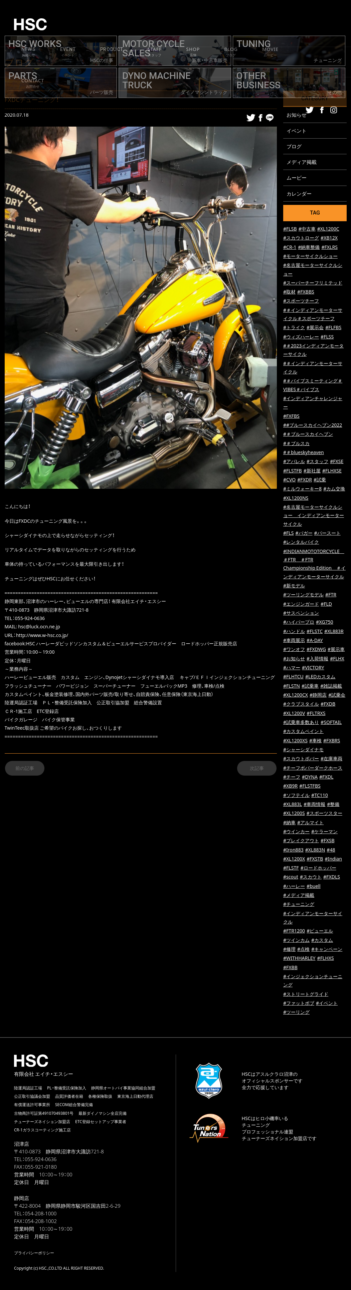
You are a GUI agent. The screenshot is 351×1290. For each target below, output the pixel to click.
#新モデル (294, 586)
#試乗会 (336, 696)
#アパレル (294, 462)
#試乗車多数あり (301, 723)
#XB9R (290, 787)
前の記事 (24, 768)
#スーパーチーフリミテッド (312, 284)
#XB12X (329, 239)
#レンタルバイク (301, 543)
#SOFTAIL (331, 723)
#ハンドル (294, 632)
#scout (290, 878)
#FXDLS (331, 878)
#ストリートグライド (305, 995)
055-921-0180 (41, 1168)
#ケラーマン (324, 832)
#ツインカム (296, 941)
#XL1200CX (295, 696)
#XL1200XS (295, 741)
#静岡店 (318, 696)
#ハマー (291, 668)
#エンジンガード (301, 605)
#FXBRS (331, 741)
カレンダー (299, 194)
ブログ (294, 146)
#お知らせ (294, 659)
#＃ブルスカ (296, 444)
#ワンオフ (294, 650)
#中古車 (307, 230)
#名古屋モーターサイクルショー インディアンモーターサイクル (313, 517)
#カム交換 (334, 490)
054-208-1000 (40, 1214)
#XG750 (324, 623)
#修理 (289, 950)
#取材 (289, 293)
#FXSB (328, 841)
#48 (331, 851)
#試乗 (320, 480)
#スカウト (311, 878)
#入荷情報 (317, 659)
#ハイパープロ (298, 623)
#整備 (333, 805)
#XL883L (292, 805)
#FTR (330, 595)
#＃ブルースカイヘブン (308, 435)
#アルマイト (310, 823)
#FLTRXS (316, 714)
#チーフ (291, 778)
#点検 (303, 950)
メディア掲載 (302, 162)
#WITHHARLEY (299, 959)
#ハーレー (294, 887)
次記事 (257, 768)
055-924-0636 (40, 1160)
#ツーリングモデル (303, 595)
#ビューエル (320, 932)
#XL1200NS (295, 499)
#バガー (303, 534)
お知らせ (297, 114)
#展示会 (315, 328)
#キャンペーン (326, 950)
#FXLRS (329, 248)
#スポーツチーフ (301, 302)
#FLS (288, 534)
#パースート (327, 534)
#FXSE (336, 462)
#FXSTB (315, 860)
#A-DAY (315, 641)
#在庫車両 (331, 759)
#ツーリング (296, 1013)
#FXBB (290, 968)
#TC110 (319, 796)
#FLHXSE (332, 471)
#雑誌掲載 (331, 687)
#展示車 (336, 650)
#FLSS (327, 337)
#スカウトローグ (301, 239)
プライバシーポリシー (34, 1254)
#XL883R (334, 632)
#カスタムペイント (303, 732)
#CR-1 (289, 248)
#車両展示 (294, 641)
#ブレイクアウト (301, 841)
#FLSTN (291, 687)
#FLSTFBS (310, 787)
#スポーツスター (324, 814)
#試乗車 (310, 687)
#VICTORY (313, 668)
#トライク (294, 328)
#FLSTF (291, 869)
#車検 (315, 741)
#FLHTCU (293, 677)
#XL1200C (328, 230)
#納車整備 (309, 248)
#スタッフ (317, 462)
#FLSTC (315, 632)
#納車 (289, 823)
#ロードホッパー (318, 869)
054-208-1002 (41, 1222)
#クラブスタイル (301, 705)
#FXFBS (291, 417)
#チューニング (298, 905)
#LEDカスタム (320, 677)
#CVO (289, 480)
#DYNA (310, 778)
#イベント (327, 1004)
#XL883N (315, 851)
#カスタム (322, 941)
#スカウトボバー (301, 759)
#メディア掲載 (298, 896)
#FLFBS (333, 328)
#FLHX (337, 659)
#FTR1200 (294, 932)
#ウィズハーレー (301, 337)
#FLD (326, 605)
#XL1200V (294, 714)
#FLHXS (325, 959)
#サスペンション (301, 614)
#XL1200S (294, 814)
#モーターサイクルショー (310, 257)
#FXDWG (316, 650)
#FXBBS (305, 293)
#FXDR (304, 480)
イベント (297, 130)
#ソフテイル (296, 796)
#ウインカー (296, 832)
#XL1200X (294, 860)
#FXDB (328, 705)
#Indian (333, 860)
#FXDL (326, 778)
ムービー (297, 178)
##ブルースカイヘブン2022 (312, 426)
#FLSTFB (292, 471)
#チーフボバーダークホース (312, 769)
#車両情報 (314, 805)
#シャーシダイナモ (303, 750)
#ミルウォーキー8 (302, 490)
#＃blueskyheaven (303, 453)
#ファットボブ (298, 1004)
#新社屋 (312, 471)
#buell (314, 887)
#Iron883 (293, 851)
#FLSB (290, 230)
